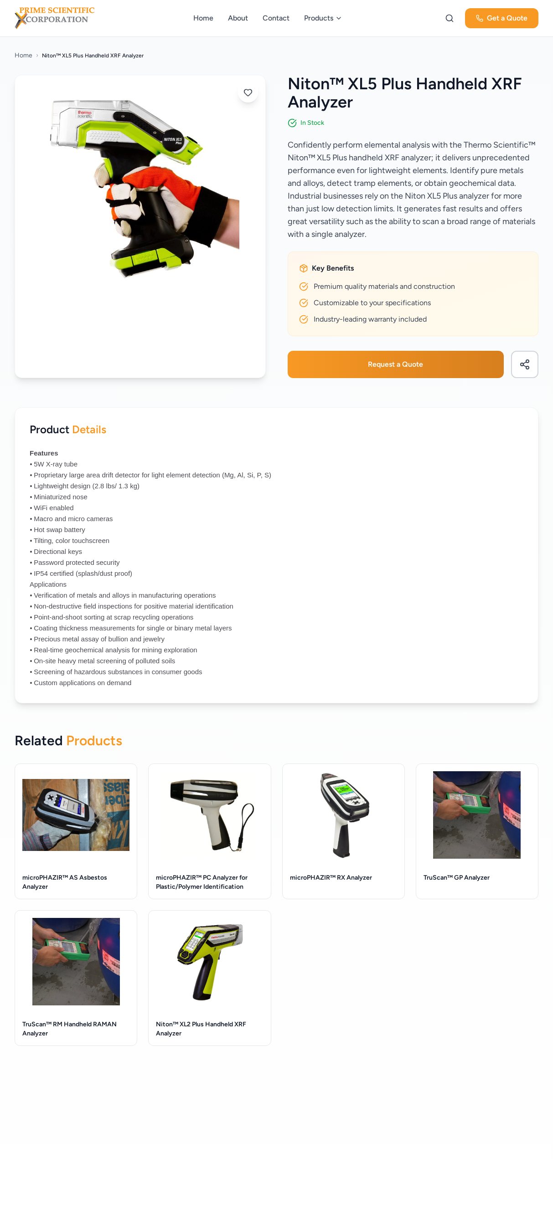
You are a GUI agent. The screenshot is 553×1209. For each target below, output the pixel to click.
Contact (276, 18)
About (238, 18)
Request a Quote (395, 364)
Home (203, 18)
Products (323, 18)
